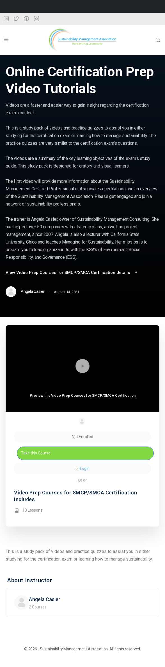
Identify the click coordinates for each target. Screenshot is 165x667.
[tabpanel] (82, 555)
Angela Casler (44, 599)
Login (85, 468)
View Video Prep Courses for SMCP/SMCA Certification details (72, 272)
